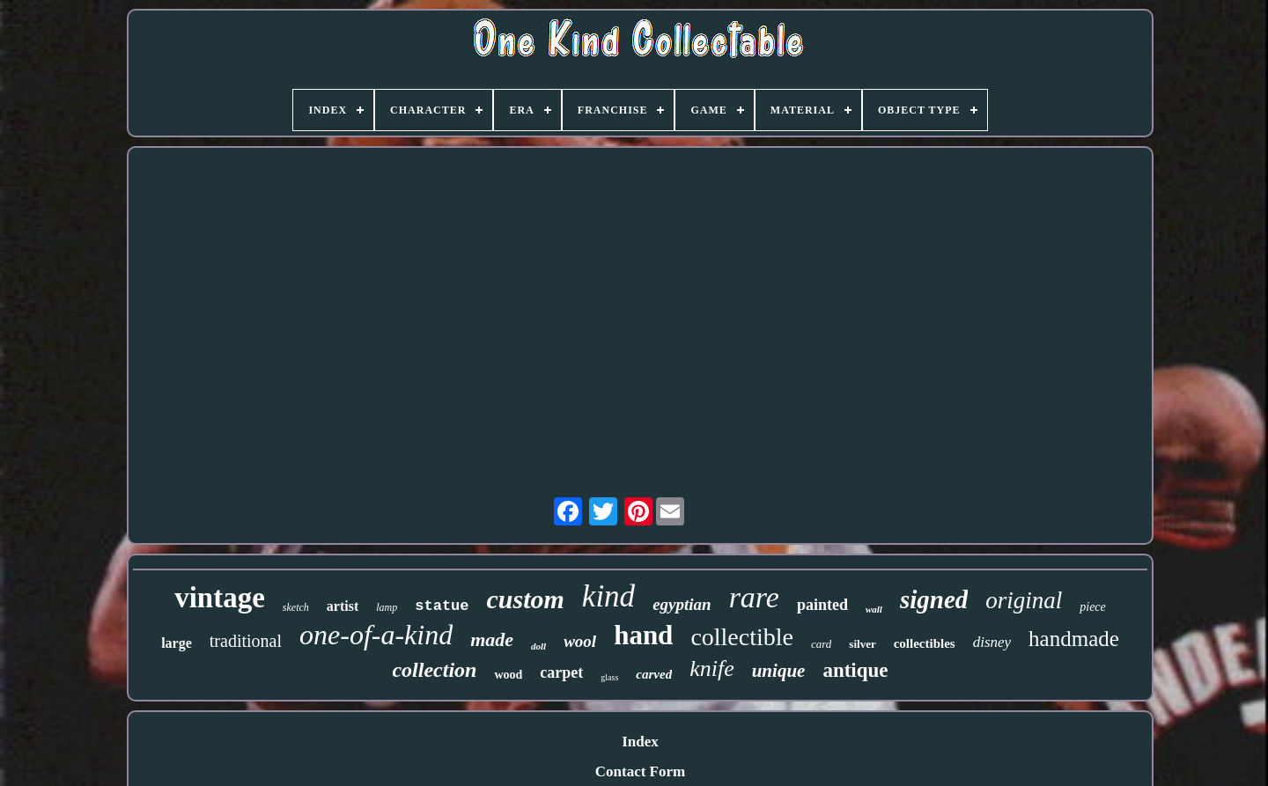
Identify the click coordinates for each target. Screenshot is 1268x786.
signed (934, 599)
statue (441, 606)
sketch (296, 607)
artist (342, 606)
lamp (386, 607)
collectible (741, 636)
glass (609, 677)
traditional (246, 640)
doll (538, 646)
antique (855, 670)
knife (711, 668)
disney (992, 642)
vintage (219, 597)
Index (640, 741)
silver (862, 643)
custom (525, 598)
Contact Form (640, 771)
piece (1093, 606)
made (491, 639)
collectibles (924, 643)
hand (643, 635)
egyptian (681, 604)
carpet (561, 672)
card (821, 643)
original (1023, 600)
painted (822, 604)
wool (580, 641)
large (176, 642)
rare (754, 597)
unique (779, 670)
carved (654, 674)
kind (608, 596)
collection (434, 669)
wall (874, 609)
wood (508, 674)
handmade (1073, 638)
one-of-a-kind (376, 634)
